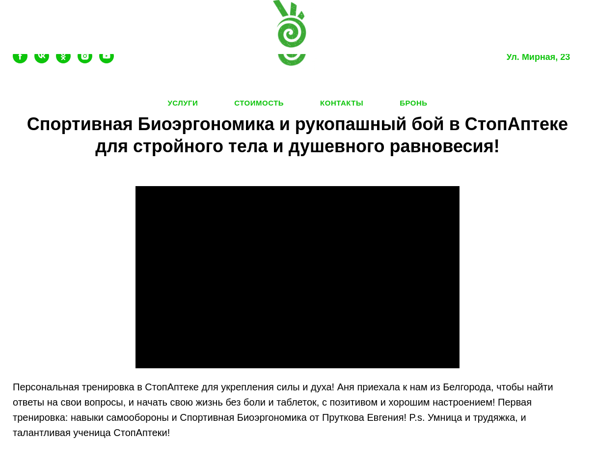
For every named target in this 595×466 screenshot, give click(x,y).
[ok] (63, 60)
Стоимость (259, 103)
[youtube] (106, 60)
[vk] (41, 60)
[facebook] (20, 60)
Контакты (341, 103)
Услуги (182, 103)
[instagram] (85, 60)
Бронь (413, 103)
